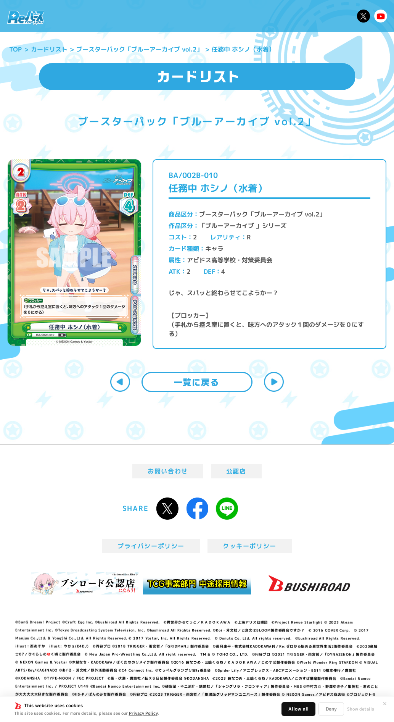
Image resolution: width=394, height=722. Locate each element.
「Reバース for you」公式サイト (25, 17)
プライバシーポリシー (151, 546)
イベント (172, 16)
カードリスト (241, 16)
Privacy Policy (143, 713)
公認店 (236, 471)
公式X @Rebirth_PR (363, 16)
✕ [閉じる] (385, 704)
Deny (331, 709)
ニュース (67, 16)
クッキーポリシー (250, 546)
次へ (274, 382)
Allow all (298, 709)
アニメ (143, 16)
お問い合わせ (168, 471)
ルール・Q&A (287, 16)
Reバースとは (107, 16)
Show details (360, 709)
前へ (120, 382)
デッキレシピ (332, 16)
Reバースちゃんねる (380, 16)
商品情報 (203, 16)
